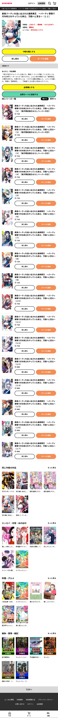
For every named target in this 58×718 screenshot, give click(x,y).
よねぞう (32, 25)
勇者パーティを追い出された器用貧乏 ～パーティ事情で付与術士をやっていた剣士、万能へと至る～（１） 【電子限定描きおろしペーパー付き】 (35, 108)
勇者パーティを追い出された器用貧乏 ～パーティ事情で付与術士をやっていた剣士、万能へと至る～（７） (35, 235)
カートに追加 (43, 59)
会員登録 (41, 3)
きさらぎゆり (49, 25)
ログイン (31, 3)
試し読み (15, 59)
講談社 (31, 27)
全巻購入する (29, 87)
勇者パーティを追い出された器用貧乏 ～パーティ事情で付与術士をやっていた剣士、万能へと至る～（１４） (35, 383)
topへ (29, 689)
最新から (53, 99)
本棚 (48, 716)
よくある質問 (9, 700)
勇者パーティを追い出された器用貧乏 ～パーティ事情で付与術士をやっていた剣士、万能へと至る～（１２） (35, 340)
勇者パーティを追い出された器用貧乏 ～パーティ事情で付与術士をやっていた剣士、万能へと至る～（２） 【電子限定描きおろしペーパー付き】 (35, 129)
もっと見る (52, 468)
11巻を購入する (29, 52)
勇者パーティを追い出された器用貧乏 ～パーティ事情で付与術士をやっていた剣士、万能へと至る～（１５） (35, 404)
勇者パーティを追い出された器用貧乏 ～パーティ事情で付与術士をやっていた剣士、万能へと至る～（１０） (35, 298)
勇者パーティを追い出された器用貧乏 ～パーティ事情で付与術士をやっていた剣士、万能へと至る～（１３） (35, 361)
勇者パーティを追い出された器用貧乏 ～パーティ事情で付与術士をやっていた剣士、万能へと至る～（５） (35, 193)
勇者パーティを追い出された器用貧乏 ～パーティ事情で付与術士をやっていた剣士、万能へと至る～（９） (35, 277)
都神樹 (40, 25)
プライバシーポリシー (46, 700)
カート (29, 716)
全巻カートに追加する (29, 94)
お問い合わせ (19, 704)
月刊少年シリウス (37, 30)
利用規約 (20, 700)
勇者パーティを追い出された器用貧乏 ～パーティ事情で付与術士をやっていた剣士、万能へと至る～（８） (35, 256)
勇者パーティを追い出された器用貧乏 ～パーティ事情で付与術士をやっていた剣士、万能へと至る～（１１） (35, 319)
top (9, 716)
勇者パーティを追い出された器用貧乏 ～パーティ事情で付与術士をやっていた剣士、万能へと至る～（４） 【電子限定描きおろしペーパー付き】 (35, 171)
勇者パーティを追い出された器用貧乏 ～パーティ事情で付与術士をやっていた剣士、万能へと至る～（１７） (35, 446)
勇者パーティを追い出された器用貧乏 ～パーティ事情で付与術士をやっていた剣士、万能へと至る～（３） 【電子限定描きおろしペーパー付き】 (35, 150)
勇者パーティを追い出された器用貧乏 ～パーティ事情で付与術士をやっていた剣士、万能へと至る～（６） (35, 214)
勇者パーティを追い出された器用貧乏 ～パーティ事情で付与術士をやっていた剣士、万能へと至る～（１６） (35, 425)
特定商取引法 (30, 700)
